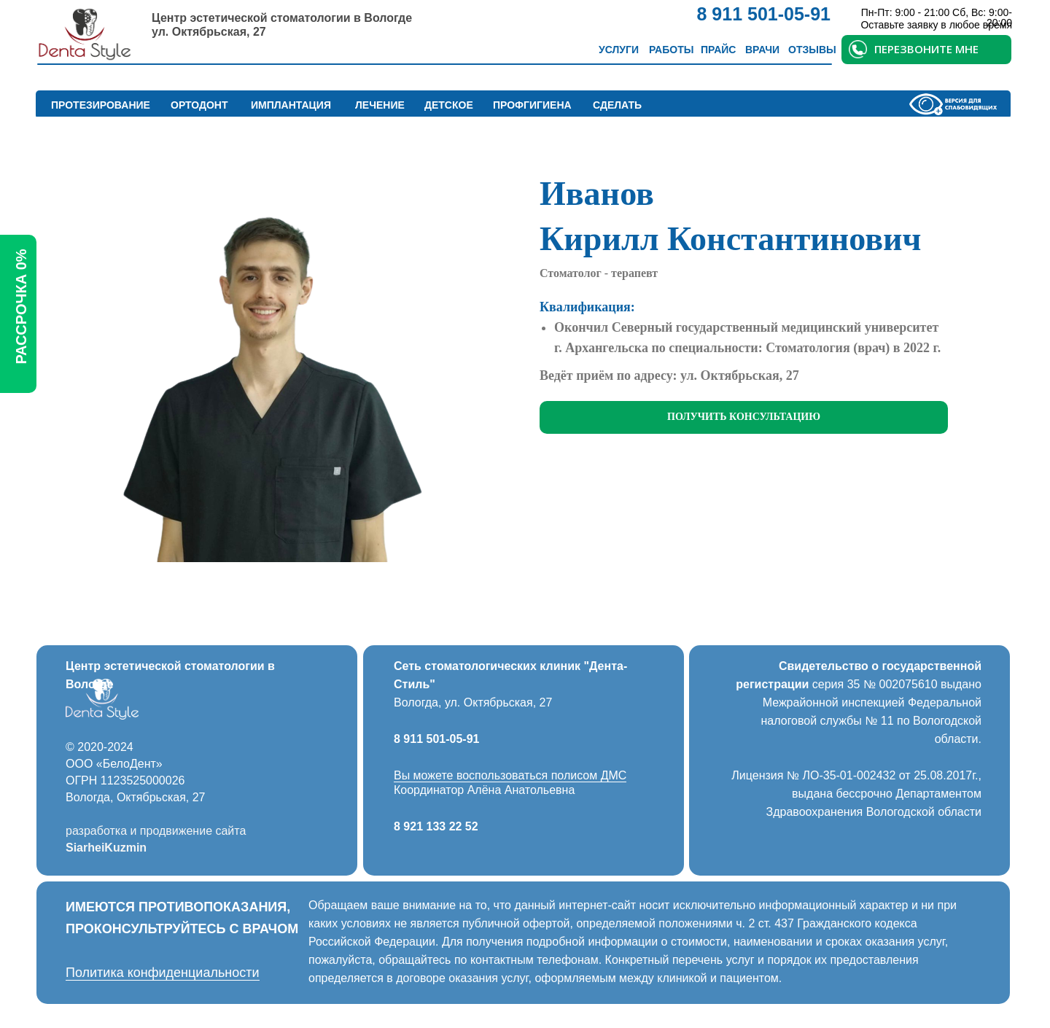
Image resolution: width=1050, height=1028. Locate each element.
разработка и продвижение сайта (156, 831)
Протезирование (100, 105)
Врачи (762, 49)
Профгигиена (532, 105)
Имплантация (291, 105)
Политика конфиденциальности (163, 972)
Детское (448, 105)
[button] (744, 417)
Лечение (380, 105)
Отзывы (812, 49)
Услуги (619, 49)
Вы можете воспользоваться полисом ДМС (510, 775)
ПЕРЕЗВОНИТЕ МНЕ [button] (926, 49)
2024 (120, 747)
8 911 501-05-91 (436, 739)
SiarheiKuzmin (106, 847)
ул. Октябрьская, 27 (209, 32)
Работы (671, 49)
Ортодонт (199, 105)
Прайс (718, 49)
